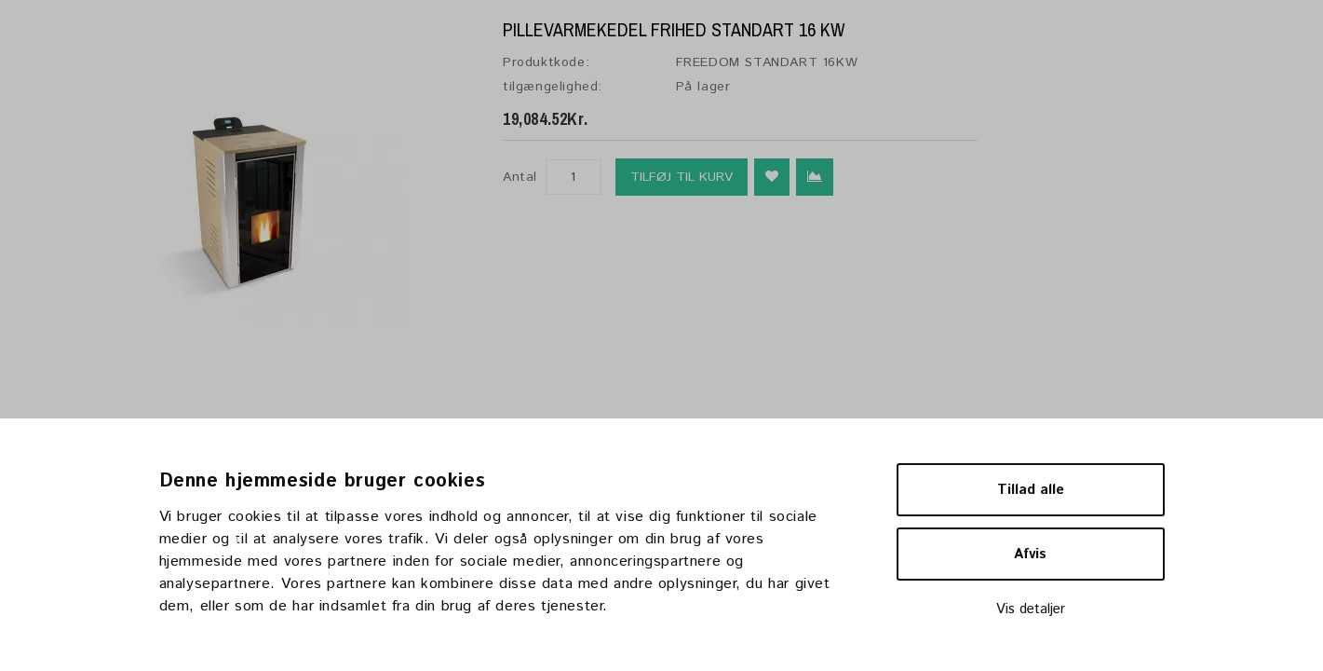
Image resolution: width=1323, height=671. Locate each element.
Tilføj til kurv (681, 177)
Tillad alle (1030, 490)
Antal (520, 177)
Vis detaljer (1030, 609)
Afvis (1030, 554)
